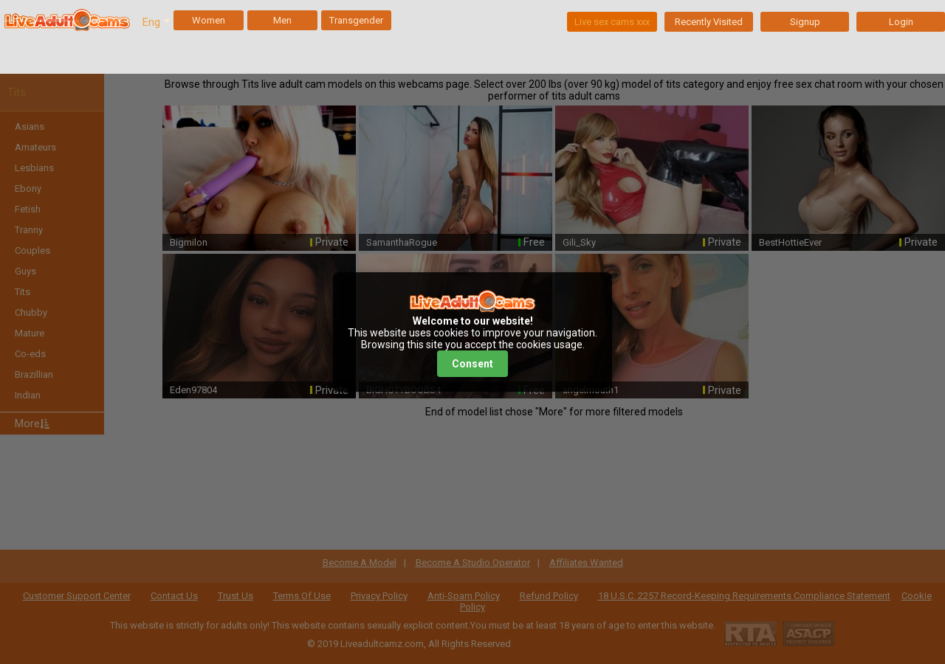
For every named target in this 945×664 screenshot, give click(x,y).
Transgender (356, 20)
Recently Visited (709, 21)
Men (282, 20)
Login (901, 21)
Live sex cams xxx (612, 21)
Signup (805, 21)
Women (208, 20)
